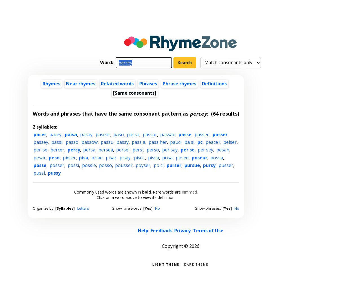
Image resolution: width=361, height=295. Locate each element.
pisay (125, 158)
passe (185, 134)
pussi (39, 173)
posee (182, 158)
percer (57, 150)
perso (153, 150)
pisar (111, 158)
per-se (40, 150)
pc (199, 142)
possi (73, 165)
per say (170, 150)
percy (74, 150)
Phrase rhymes (179, 84)
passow (90, 142)
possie (89, 165)
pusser (226, 165)
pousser (124, 165)
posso (105, 165)
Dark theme (196, 264)
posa (167, 158)
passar (150, 134)
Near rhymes (80, 84)
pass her (158, 142)
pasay (86, 134)
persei (122, 150)
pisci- (139, 158)
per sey (205, 150)
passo (72, 142)
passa (133, 134)
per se (188, 150)
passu (107, 142)
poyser (143, 165)
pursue (192, 165)
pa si (189, 142)
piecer (69, 158)
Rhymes (51, 84)
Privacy (182, 230)
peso (54, 158)
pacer (40, 134)
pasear (103, 134)
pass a (138, 142)
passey (41, 142)
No (157, 208)
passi (56, 142)
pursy (209, 165)
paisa (71, 134)
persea (105, 150)
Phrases (148, 84)
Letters (83, 208)
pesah (222, 150)
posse (40, 165)
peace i (213, 142)
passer (220, 134)
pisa (83, 158)
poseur (199, 158)
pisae (97, 158)
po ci (159, 165)
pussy (54, 173)
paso (118, 134)
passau (167, 134)
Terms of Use (208, 230)
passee (202, 134)
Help (143, 230)
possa (216, 158)
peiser (230, 142)
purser (174, 165)
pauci (175, 142)
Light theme (165, 264)
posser (57, 165)
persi (138, 150)
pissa (153, 158)
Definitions (214, 84)
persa (89, 150)
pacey (55, 134)
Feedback (161, 230)
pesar (40, 158)
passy (122, 142)
